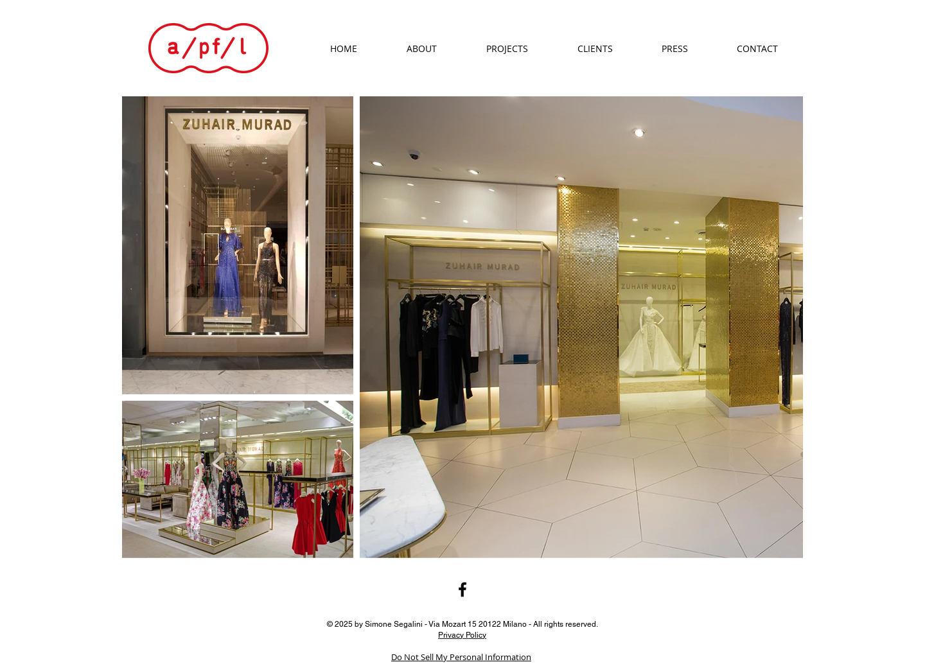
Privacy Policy (462, 634)
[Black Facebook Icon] (462, 589)
